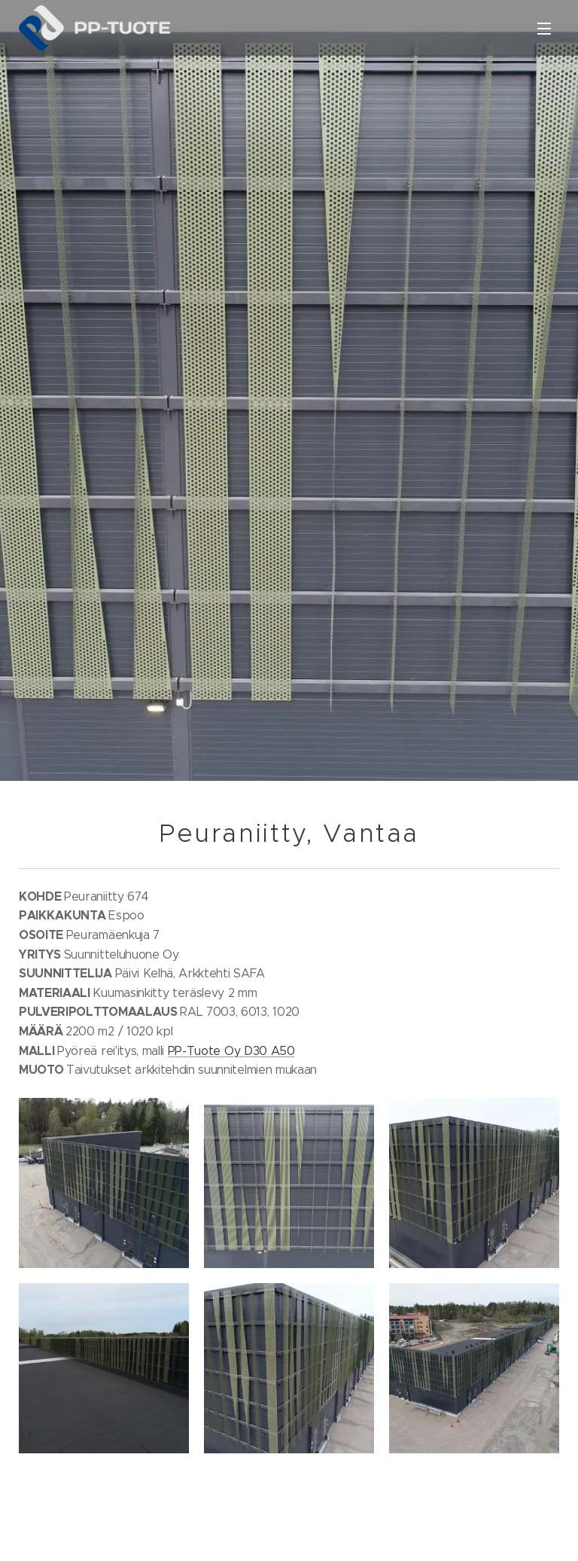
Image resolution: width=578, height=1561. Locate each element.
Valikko (544, 28)
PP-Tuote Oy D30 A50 (231, 1050)
